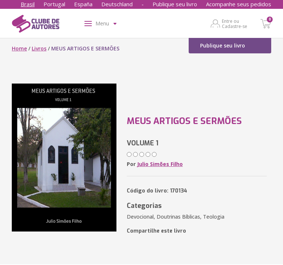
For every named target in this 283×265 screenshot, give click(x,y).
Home (19, 48)
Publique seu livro (175, 4)
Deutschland (117, 4)
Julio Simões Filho (160, 163)
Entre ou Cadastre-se (234, 23)
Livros (39, 48)
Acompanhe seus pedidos (238, 4)
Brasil (28, 4)
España (83, 4)
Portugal (54, 4)
